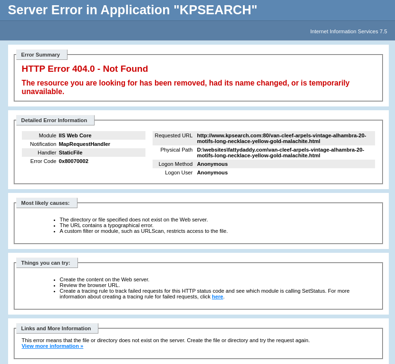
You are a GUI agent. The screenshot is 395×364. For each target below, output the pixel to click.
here (217, 296)
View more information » (53, 346)
